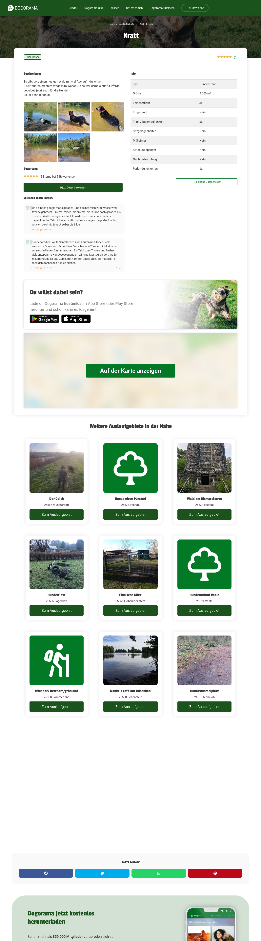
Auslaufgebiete (126, 24)
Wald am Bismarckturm (204, 499)
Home (112, 24)
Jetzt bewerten (73, 187)
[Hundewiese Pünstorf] (130, 481)
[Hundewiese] (57, 578)
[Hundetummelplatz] (204, 674)
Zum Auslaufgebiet (57, 514)
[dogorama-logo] (23, 8)
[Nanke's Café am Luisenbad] (130, 674)
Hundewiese (57, 595)
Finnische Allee (130, 595)
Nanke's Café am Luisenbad (130, 691)
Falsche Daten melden (207, 181)
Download (195, 8)
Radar (73, 8)
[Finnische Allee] (130, 578)
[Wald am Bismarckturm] (204, 481)
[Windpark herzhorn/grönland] (57, 674)
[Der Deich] (57, 481)
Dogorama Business (162, 8)
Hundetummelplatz (204, 691)
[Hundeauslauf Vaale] (204, 578)
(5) (235, 57)
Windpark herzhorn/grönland (56, 691)
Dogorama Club (94, 8)
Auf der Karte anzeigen (130, 370)
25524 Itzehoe (146, 24)
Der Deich (56, 499)
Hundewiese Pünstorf (130, 499)
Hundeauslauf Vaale (205, 595)
